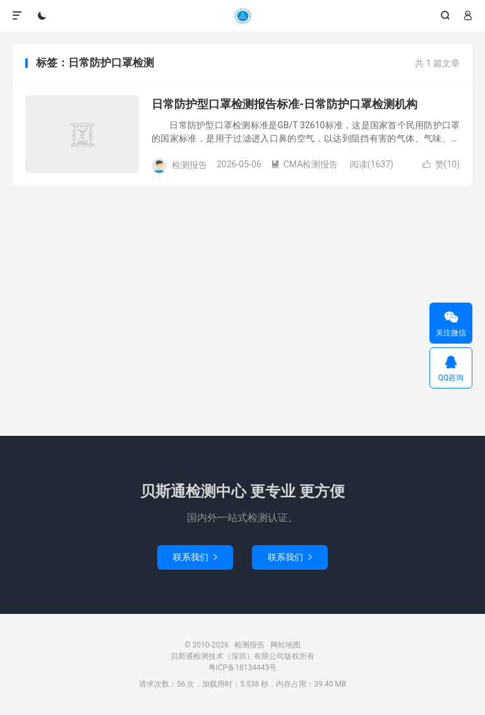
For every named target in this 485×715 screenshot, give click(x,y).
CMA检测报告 (304, 164)
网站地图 (285, 644)
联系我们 (195, 557)
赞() (441, 164)
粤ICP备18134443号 (242, 667)
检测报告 (242, 15)
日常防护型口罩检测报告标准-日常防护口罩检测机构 (284, 104)
